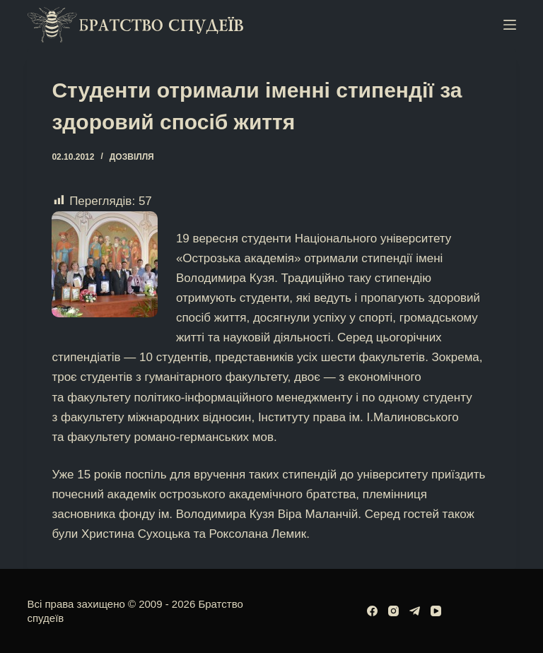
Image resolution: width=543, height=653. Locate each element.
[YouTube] (436, 611)
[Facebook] (372, 611)
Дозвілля (132, 157)
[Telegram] (414, 611)
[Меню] (509, 24)
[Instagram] (393, 611)
